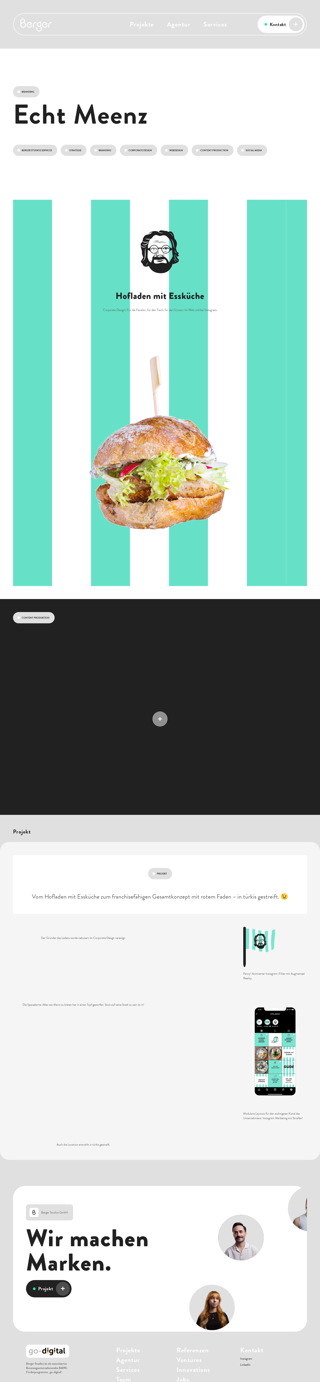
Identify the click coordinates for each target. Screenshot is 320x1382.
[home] (39, 24)
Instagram (246, 1358)
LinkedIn (245, 1364)
